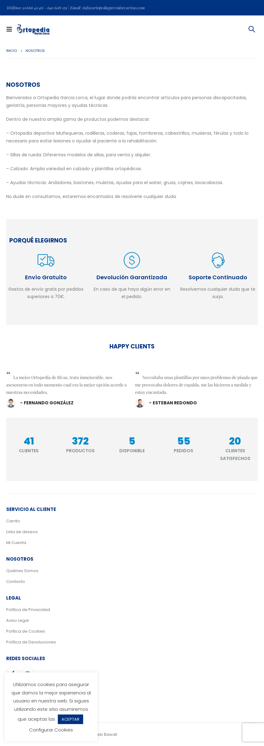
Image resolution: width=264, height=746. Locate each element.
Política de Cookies (25, 631)
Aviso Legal (17, 620)
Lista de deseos (22, 532)
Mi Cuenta (16, 543)
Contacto (15, 581)
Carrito (13, 521)
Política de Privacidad (28, 610)
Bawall (110, 734)
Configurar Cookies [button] (51, 730)
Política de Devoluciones (31, 642)
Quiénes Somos (22, 571)
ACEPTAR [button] (70, 719)
